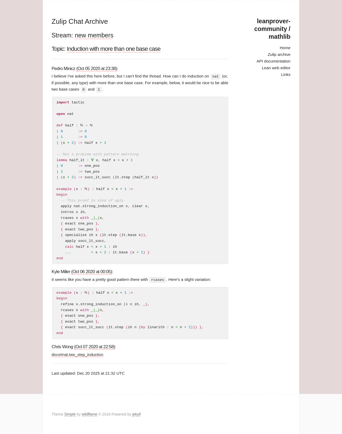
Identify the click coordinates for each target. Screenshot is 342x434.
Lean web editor (276, 67)
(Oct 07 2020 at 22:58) (94, 346)
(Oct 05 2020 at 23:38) (96, 68)
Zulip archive (279, 54)
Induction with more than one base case (114, 48)
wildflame (89, 414)
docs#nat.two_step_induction (77, 354)
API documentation (273, 61)
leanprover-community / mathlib (272, 29)
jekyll (136, 414)
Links (285, 74)
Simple (70, 414)
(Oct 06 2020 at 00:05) (91, 271)
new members (94, 35)
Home (285, 47)
